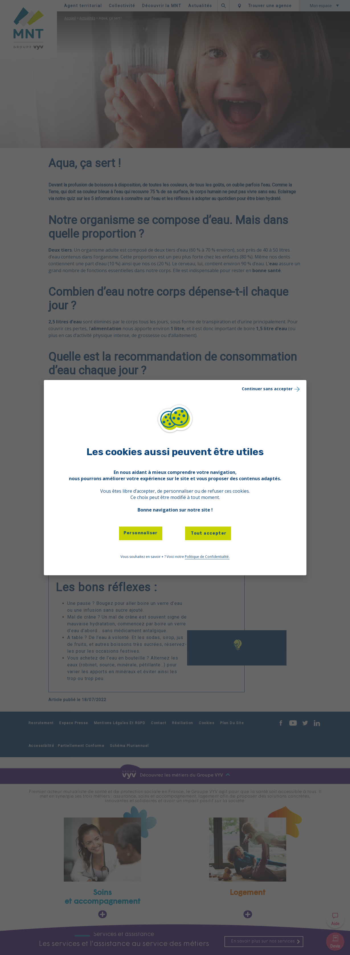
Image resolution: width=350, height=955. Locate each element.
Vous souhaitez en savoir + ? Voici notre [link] (175, 556)
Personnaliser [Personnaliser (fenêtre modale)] (141, 533)
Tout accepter (208, 533)
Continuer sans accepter (271, 389)
